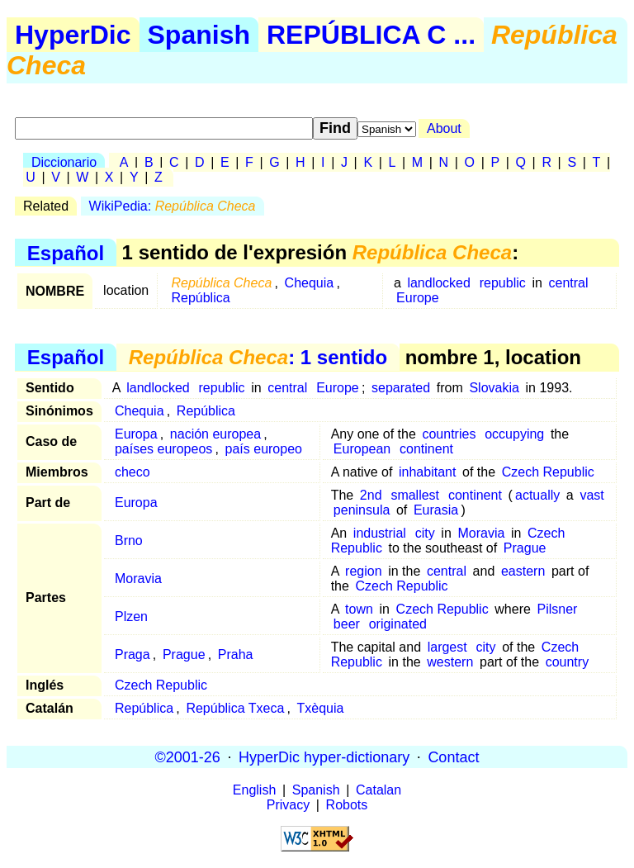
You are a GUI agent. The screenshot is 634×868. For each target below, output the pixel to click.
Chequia (309, 283)
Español (65, 252)
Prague (525, 548)
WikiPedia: (172, 206)
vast (591, 495)
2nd (371, 495)
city (425, 533)
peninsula (362, 510)
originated (398, 624)
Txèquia (320, 708)
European (362, 449)
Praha (235, 654)
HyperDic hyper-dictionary (324, 756)
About (444, 128)
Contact (453, 756)
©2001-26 (187, 756)
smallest (414, 495)
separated (400, 388)
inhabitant (427, 472)
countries (449, 434)
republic (503, 283)
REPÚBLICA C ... (371, 35)
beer (347, 624)
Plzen (131, 616)
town (359, 609)
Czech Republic (548, 472)
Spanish (199, 35)
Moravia (480, 533)
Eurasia (436, 510)
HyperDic (73, 35)
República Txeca (235, 708)
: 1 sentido (258, 357)
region (363, 571)
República (200, 298)
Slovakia (493, 388)
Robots (347, 805)
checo (132, 472)
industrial (379, 533)
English (254, 790)
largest (447, 647)
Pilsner (557, 609)
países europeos (163, 449)
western (450, 662)
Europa (136, 434)
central (568, 283)
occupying (514, 434)
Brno (129, 541)
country (567, 662)
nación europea (215, 434)
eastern (523, 571)
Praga (132, 654)
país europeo (263, 449)
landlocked (439, 283)
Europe (417, 298)
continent (426, 449)
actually (537, 495)
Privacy (288, 805)
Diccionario (64, 162)
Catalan (378, 790)
